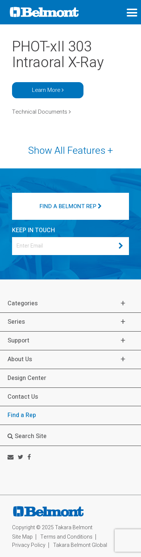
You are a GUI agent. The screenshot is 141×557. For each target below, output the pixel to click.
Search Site (27, 436)
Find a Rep (22, 415)
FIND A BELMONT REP (70, 206)
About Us (20, 359)
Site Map (22, 537)
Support (18, 340)
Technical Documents (41, 112)
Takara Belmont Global (80, 545)
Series (16, 322)
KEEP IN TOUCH (33, 230)
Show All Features (70, 151)
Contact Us (23, 396)
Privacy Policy (28, 545)
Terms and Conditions (66, 537)
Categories (23, 303)
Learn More (48, 90)
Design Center (27, 378)
